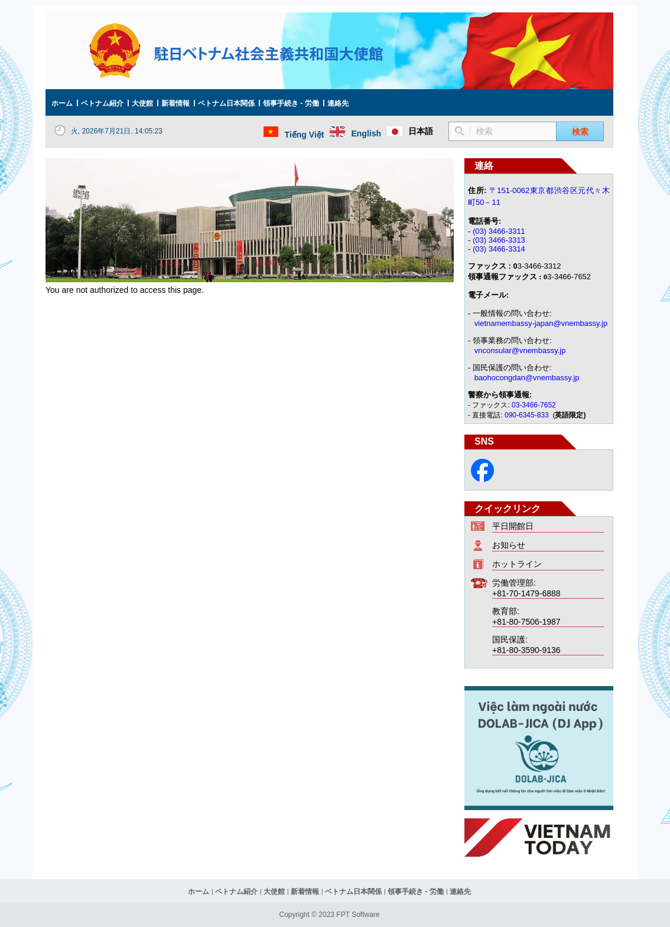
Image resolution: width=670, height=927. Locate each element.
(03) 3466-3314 (499, 248)
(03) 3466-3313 (499, 240)
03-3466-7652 (534, 405)
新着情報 (175, 103)
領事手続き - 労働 (291, 103)
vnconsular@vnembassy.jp (520, 350)
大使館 (142, 103)
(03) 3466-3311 (499, 231)
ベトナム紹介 (102, 103)
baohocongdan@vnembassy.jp (527, 377)
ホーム (62, 103)
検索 (580, 131)
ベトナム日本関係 (226, 103)
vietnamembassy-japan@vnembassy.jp (540, 323)
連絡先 (338, 103)
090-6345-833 (528, 415)
